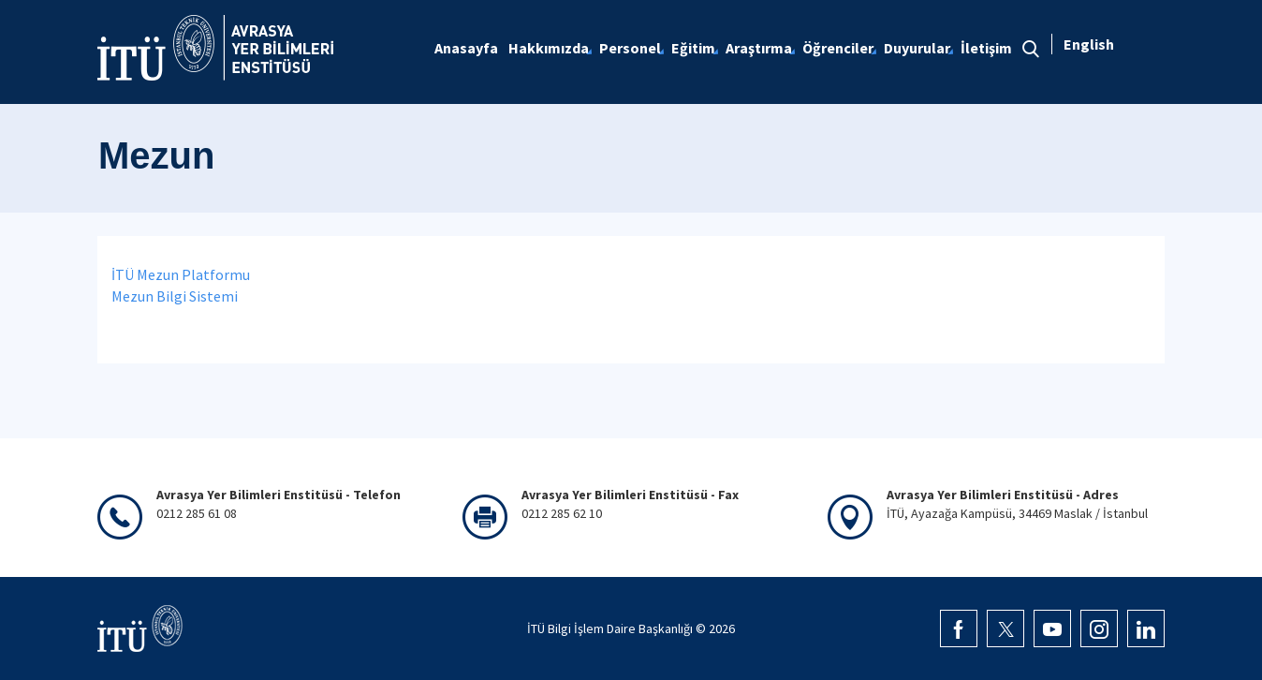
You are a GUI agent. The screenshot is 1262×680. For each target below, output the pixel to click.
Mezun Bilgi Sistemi (174, 296)
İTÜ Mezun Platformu (180, 274)
